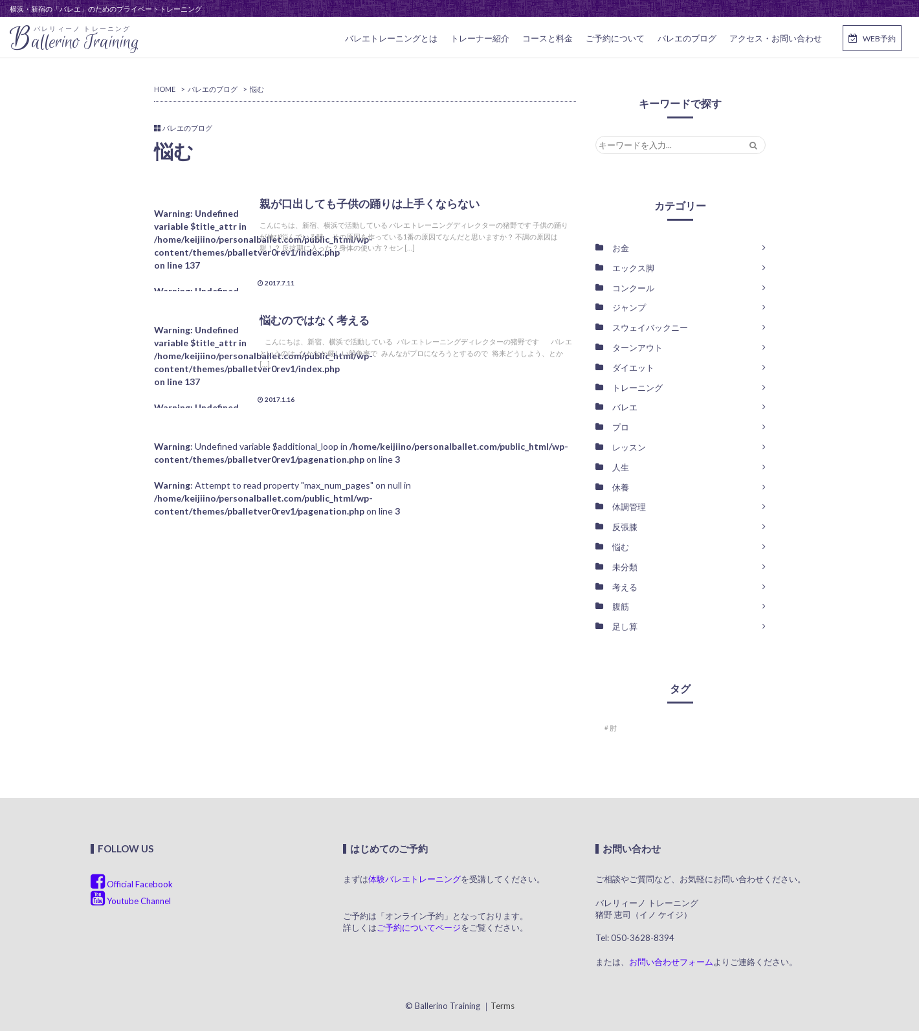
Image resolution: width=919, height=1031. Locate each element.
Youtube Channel (131, 901)
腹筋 (620, 606)
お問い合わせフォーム (671, 962)
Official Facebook (132, 884)
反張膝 (624, 527)
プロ (620, 427)
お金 (620, 248)
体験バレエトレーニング (414, 879)
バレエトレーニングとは (391, 38)
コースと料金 (547, 38)
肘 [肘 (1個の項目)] (613, 728)
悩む (620, 547)
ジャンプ (629, 307)
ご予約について (615, 38)
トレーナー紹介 (479, 38)
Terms (503, 1006)
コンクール (633, 288)
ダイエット (633, 367)
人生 (620, 467)
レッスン (629, 447)
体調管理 (629, 507)
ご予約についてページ (419, 927)
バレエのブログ (687, 38)
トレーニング (637, 387)
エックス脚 (633, 268)
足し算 (624, 626)
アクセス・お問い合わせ (775, 38)
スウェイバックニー (650, 327)
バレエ (624, 407)
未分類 (624, 567)
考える (624, 587)
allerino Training (74, 39)
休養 (620, 487)
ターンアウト (637, 347)
